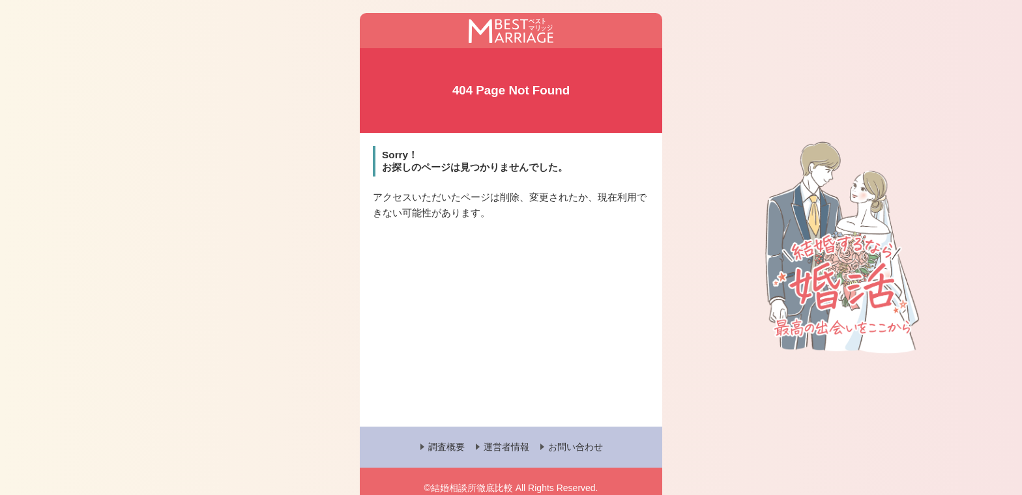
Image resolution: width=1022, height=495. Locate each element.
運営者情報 (506, 447)
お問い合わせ (575, 447)
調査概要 (446, 447)
